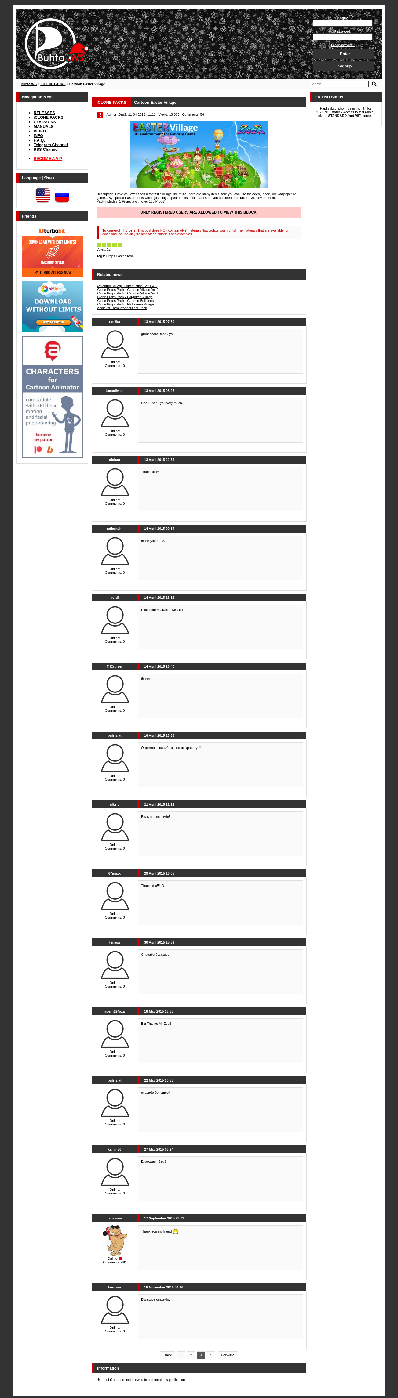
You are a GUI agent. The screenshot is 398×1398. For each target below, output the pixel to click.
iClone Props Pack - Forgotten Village (124, 297)
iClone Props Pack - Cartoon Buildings (125, 300)
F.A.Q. (39, 140)
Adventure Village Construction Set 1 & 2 (127, 286)
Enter (345, 54)
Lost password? (343, 45)
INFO (38, 135)
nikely (114, 804)
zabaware (114, 1218)
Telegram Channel (51, 145)
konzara (114, 1287)
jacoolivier (114, 390)
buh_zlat (115, 735)
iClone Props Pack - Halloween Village (125, 304)
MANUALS (43, 126)
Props (110, 256)
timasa (114, 942)
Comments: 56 (193, 114)
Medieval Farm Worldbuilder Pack (122, 308)
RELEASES (44, 112)
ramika (114, 321)
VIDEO (40, 131)
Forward (228, 1355)
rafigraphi (114, 528)
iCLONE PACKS (48, 117)
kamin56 (114, 1149)
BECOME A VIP (48, 158)
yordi (115, 597)
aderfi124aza (114, 1011)
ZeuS (122, 114)
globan (114, 459)
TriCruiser (114, 666)
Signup (345, 66)
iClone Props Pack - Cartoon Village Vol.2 (128, 289)
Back (167, 1355)
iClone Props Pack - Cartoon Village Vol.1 (128, 293)
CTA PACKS (45, 122)
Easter (121, 256)
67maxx (114, 873)
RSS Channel (46, 149)
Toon (130, 256)
